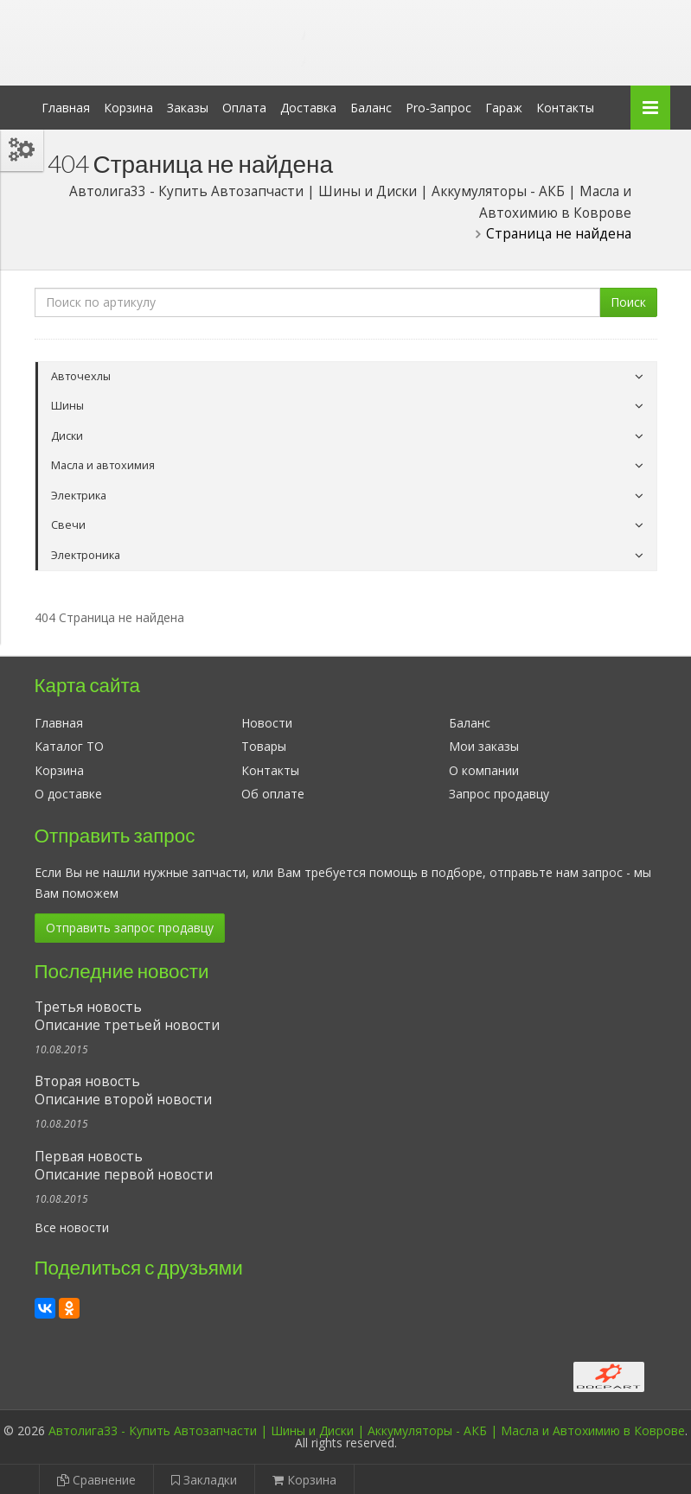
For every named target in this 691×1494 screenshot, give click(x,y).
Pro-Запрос (438, 107)
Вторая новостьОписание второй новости (123, 1090)
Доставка (308, 107)
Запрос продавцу (499, 793)
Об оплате (272, 793)
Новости (266, 723)
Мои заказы (484, 746)
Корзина (128, 107)
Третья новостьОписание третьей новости (127, 1016)
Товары (263, 746)
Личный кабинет (538, 16)
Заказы (187, 107)
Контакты (565, 107)
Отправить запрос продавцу (130, 927)
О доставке (68, 793)
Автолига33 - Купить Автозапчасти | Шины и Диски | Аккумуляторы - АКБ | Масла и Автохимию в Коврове (366, 1430)
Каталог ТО (69, 746)
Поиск (628, 302)
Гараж (503, 107)
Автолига (177, 29)
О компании (484, 770)
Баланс (371, 107)
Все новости (72, 1227)
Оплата (244, 107)
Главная (66, 107)
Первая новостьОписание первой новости (124, 1166)
